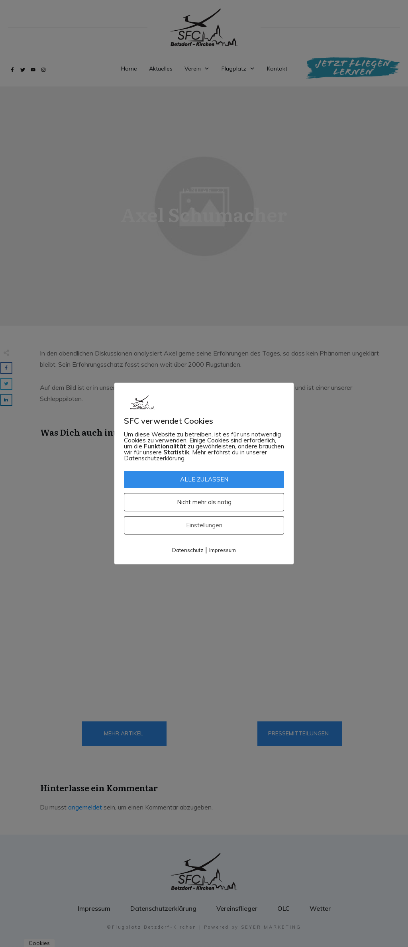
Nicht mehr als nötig (204, 502)
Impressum (222, 550)
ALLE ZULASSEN (204, 479)
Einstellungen (204, 525)
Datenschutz (187, 550)
